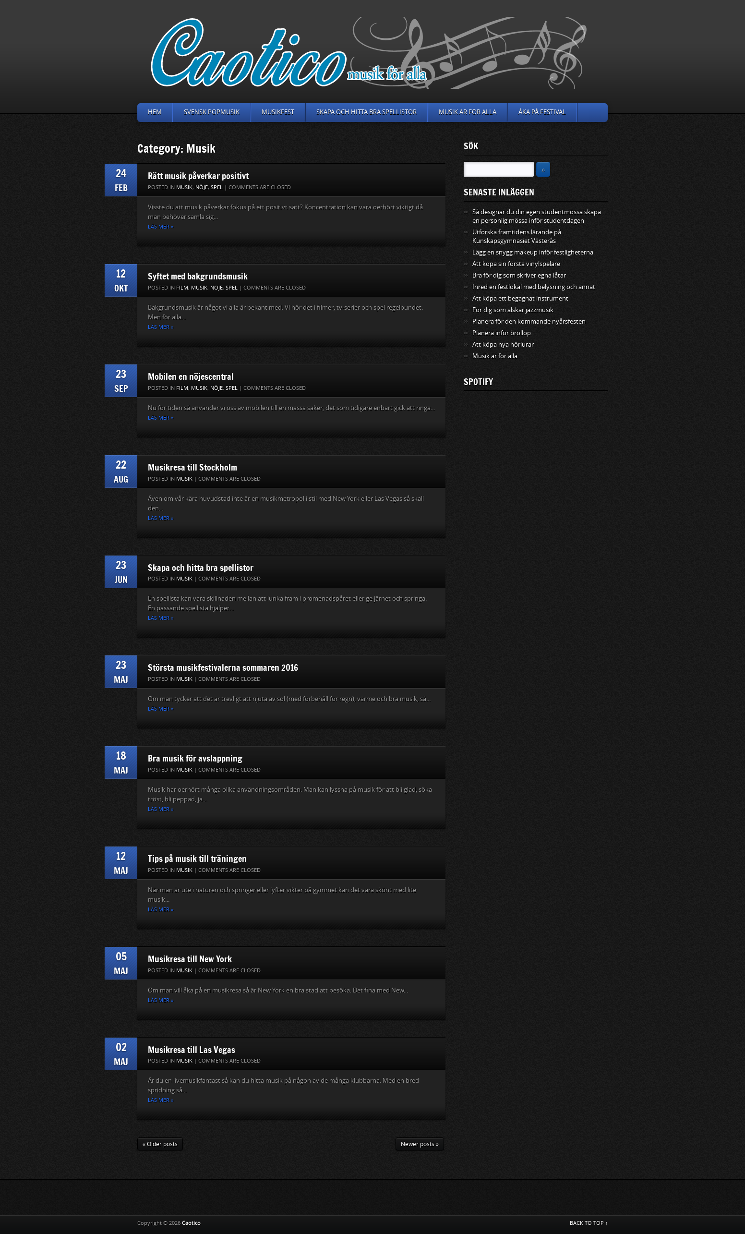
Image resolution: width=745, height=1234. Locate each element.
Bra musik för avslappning (195, 758)
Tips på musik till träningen (197, 858)
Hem (155, 112)
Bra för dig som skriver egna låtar (519, 275)
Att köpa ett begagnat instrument (520, 298)
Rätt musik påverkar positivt (198, 175)
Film (182, 288)
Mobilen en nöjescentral (191, 376)
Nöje (201, 187)
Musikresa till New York (190, 959)
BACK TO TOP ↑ (589, 1223)
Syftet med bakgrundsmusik (198, 276)
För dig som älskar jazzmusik (512, 310)
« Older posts (160, 1144)
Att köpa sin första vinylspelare (516, 263)
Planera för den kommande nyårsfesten (529, 321)
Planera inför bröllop (501, 333)
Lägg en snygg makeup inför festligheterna (532, 252)
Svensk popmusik (212, 112)
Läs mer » (160, 227)
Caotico (191, 1223)
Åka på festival (542, 112)
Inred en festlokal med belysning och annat (533, 286)
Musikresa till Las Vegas (191, 1049)
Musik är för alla (467, 112)
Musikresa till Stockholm (192, 467)
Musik (184, 187)
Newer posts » (420, 1144)
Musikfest (278, 112)
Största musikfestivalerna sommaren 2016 (223, 667)
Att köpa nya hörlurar (503, 344)
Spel (217, 187)
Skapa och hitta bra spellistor (366, 112)
